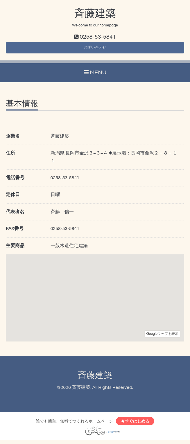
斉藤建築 (95, 13)
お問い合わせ (95, 49)
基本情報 (22, 107)
